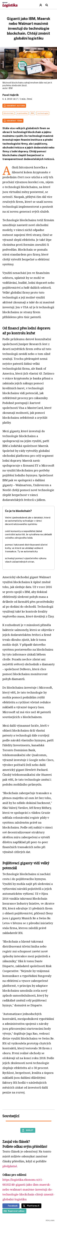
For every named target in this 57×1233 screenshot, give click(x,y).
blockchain (8, 113)
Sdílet (29, 1130)
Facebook (13, 1205)
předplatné (9, 1166)
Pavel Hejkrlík (10, 95)
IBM (10, 88)
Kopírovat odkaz (16, 1211)
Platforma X (33, 1205)
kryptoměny (22, 113)
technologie (42, 113)
